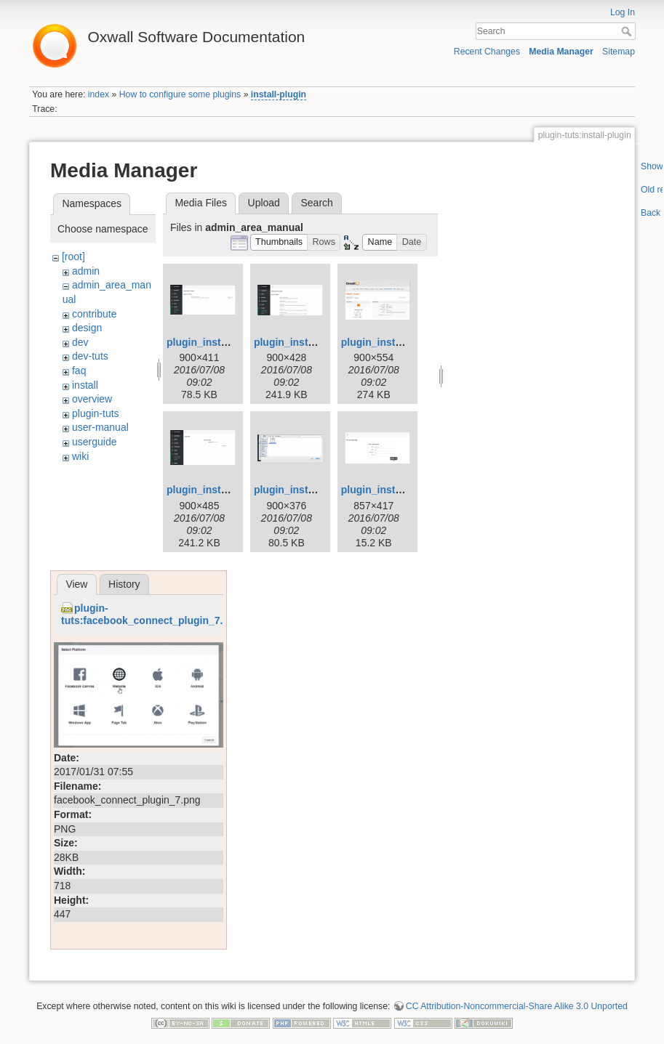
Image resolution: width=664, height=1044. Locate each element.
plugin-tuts (95, 413)
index (98, 94)
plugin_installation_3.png (402, 342)
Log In (622, 12)
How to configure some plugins (180, 94)
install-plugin (278, 94)
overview (92, 399)
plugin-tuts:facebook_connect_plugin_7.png (151, 614)
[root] (73, 256)
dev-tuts (90, 356)
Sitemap (618, 51)
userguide (94, 442)
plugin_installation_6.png (402, 489)
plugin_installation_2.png (315, 342)
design (87, 327)
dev (80, 342)
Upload (264, 203)
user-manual (100, 427)
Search (628, 31)
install (85, 385)
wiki (80, 456)
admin (86, 271)
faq (79, 370)
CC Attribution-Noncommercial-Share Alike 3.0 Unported (517, 1006)
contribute (94, 314)
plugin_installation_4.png (228, 489)
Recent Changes (487, 51)
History (124, 584)
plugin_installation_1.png (228, 342)
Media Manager (561, 51)
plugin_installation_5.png (315, 489)
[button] (279, 242)
